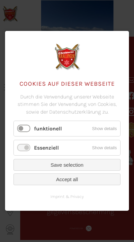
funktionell (48, 128)
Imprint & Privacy (67, 196)
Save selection (67, 165)
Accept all (67, 180)
